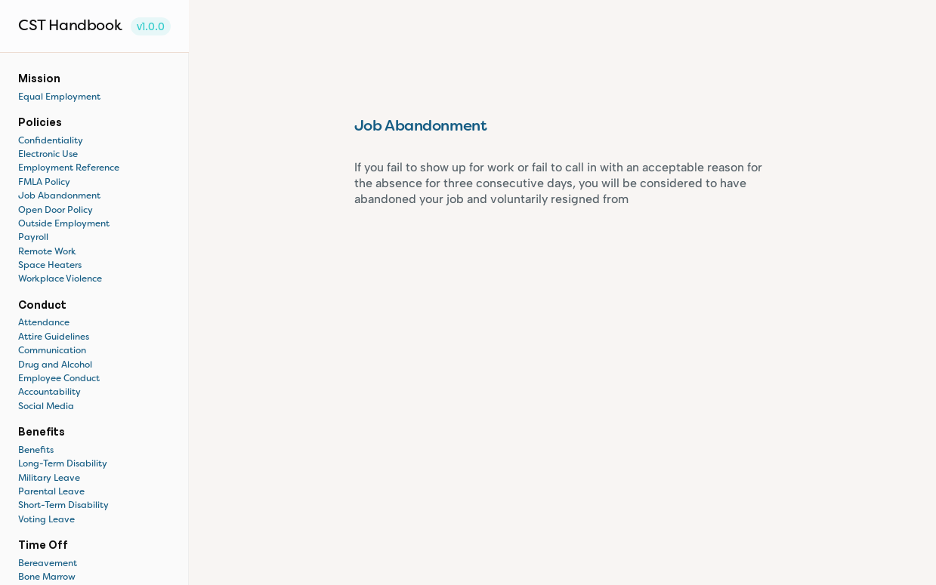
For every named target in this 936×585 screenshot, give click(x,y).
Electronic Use (48, 154)
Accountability (49, 392)
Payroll (33, 237)
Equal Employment (59, 97)
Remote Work (47, 252)
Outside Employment (64, 224)
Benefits (37, 450)
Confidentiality (50, 141)
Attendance (44, 323)
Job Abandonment (59, 196)
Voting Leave (46, 520)
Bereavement (47, 563)
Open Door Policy (55, 210)
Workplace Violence (60, 279)
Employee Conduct (59, 378)
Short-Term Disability (63, 505)
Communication (52, 351)
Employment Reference (68, 168)
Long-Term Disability (62, 464)
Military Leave (49, 478)
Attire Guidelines (53, 337)
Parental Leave (51, 492)
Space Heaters (50, 265)
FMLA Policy (44, 182)
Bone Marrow (47, 577)
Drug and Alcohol (55, 365)
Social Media (46, 406)
